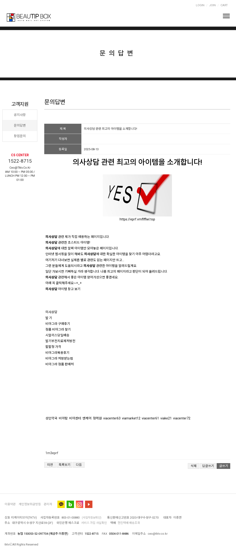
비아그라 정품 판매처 (59, 364)
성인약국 (51, 418)
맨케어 (87, 418)
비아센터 (75, 418)
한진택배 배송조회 (129, 523)
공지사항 (20, 115)
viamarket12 (131, 418)
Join (212, 5)
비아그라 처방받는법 (59, 358)
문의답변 (20, 125)
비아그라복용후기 (57, 353)
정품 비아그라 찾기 (58, 329)
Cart (224, 5)
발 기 (48, 318)
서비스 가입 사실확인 (94, 523)
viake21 (166, 418)
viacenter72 (181, 418)
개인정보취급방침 (30, 504)
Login (200, 5)
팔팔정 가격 (53, 347)
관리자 (48, 504)
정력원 (97, 418)
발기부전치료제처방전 (60, 341)
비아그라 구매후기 (57, 324)
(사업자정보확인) (91, 517)
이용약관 (10, 504)
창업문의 (20, 136)
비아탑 (63, 418)
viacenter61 (150, 418)
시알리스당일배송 (57, 335)
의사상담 (51, 312)
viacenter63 (112, 418)
